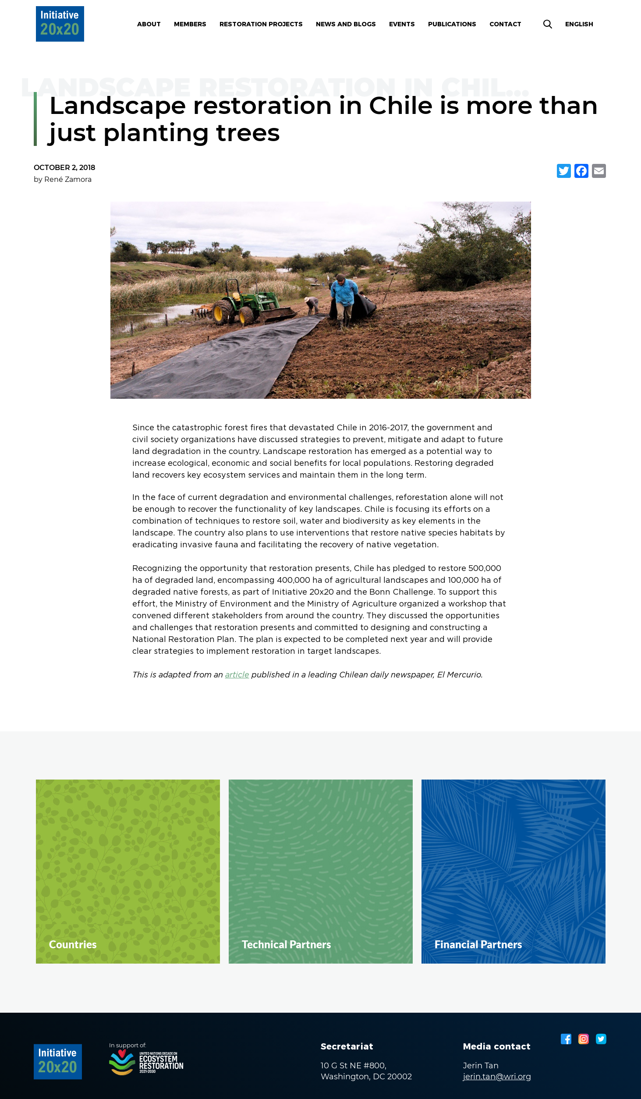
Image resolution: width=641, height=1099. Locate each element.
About (149, 24)
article (237, 675)
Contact (505, 24)
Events (402, 24)
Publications (452, 24)
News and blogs (346, 24)
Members (190, 24)
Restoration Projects (261, 24)
